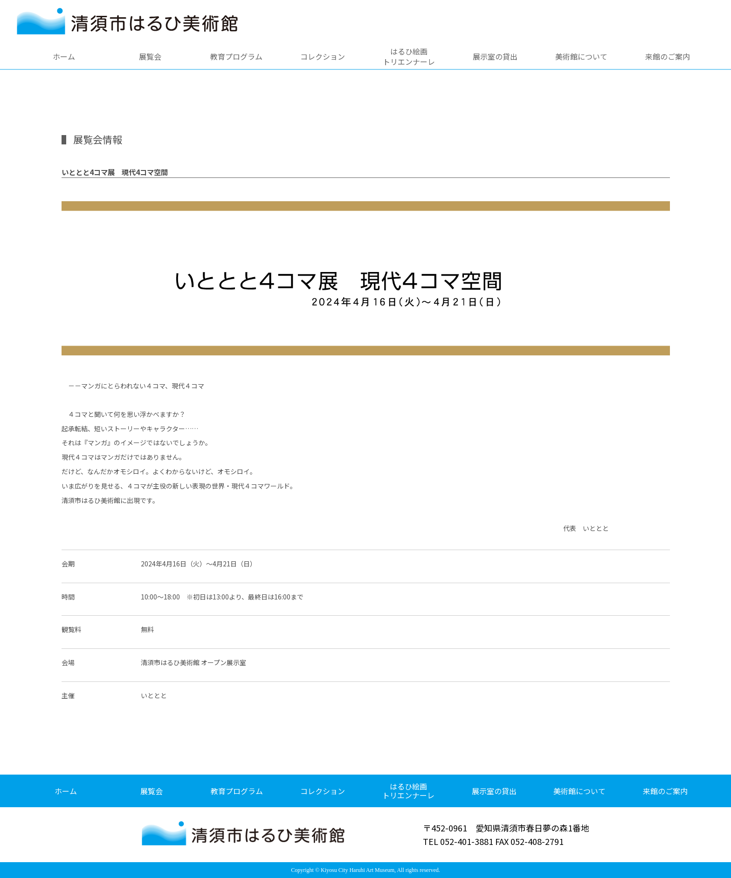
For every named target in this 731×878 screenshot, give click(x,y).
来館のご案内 (667, 56)
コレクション (322, 56)
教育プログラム (236, 56)
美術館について (581, 56)
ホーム (64, 56)
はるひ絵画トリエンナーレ (409, 56)
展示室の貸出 (495, 56)
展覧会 (150, 56)
